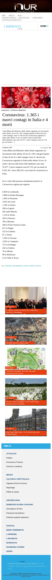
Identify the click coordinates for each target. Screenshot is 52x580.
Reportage (10, 488)
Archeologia (13, 500)
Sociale (10, 526)
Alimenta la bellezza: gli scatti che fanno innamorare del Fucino (21, 372)
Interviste (11, 543)
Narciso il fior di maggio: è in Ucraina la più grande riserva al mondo (22, 403)
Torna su (7, 446)
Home (3, 15)
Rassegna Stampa (15, 547)
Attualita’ (11, 454)
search (35, 26)
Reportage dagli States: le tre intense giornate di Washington (23, 433)
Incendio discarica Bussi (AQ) (17, 343)
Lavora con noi (37, 18)
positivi (38, 266)
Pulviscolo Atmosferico (15, 513)
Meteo (20, 15)
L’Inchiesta (11, 538)
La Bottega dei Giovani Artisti (11, 20)
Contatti (11, 15)
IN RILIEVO (5, 110)
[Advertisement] (26, 57)
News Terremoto (15, 530)
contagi (8, 266)
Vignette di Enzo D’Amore (16, 483)
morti (32, 266)
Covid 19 (26, 266)
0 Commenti (44, 147)
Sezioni (43, 26)
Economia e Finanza (14, 462)
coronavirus (17, 266)
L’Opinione (11, 534)
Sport (9, 551)
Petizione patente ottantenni (17, 517)
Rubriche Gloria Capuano (19, 504)
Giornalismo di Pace (14, 509)
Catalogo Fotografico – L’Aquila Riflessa (15, 18)
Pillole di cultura (12, 492)
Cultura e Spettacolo (17, 479)
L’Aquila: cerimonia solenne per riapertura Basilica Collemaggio (22, 311)
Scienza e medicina (18, 110)
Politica (9, 458)
